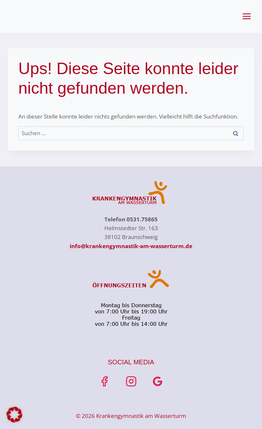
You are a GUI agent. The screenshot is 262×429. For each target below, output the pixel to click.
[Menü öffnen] (246, 16)
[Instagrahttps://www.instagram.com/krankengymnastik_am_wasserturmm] (131, 381)
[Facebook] (104, 381)
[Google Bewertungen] (158, 381)
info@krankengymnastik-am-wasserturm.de (131, 246)
